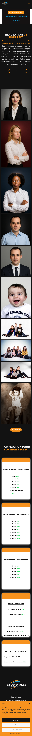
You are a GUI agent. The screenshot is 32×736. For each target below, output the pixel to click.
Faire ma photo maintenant (16, 12)
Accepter (16, 720)
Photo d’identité (16, 697)
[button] (29, 703)
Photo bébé (16, 20)
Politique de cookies (15, 733)
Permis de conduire (11, 16)
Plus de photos (16, 430)
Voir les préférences (16, 730)
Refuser (16, 725)
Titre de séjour (22, 16)
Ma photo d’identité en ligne (16, 700)
